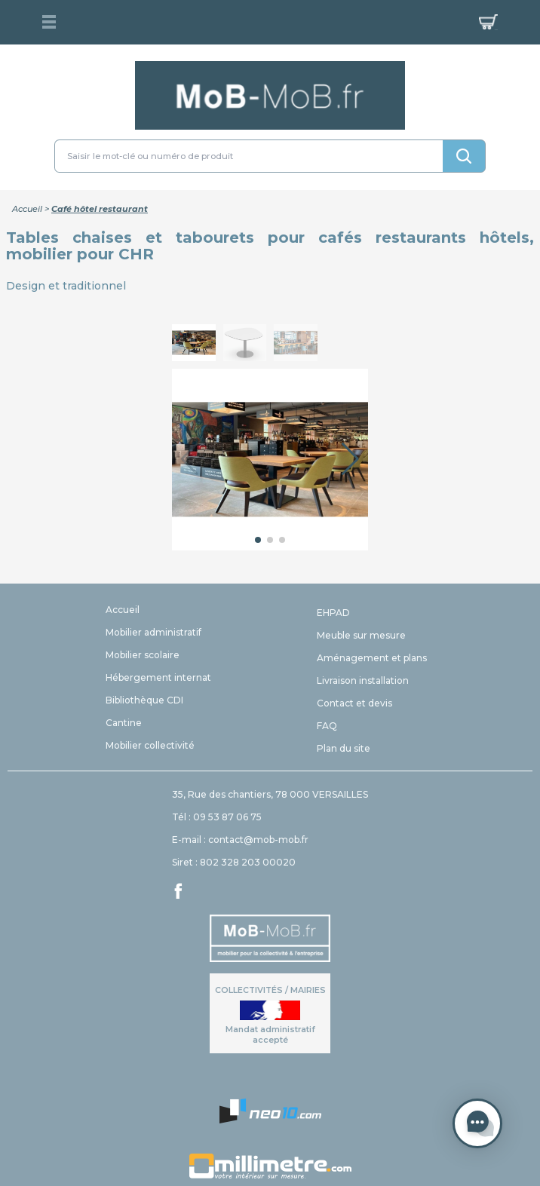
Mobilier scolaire (142, 654)
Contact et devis (354, 703)
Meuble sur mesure (361, 635)
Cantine (124, 722)
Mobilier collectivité (150, 745)
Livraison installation (363, 680)
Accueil (27, 209)
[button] (350, 459)
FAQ (327, 725)
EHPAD (333, 612)
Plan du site (343, 748)
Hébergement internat (158, 677)
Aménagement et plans (372, 657)
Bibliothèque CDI (144, 700)
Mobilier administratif (153, 632)
